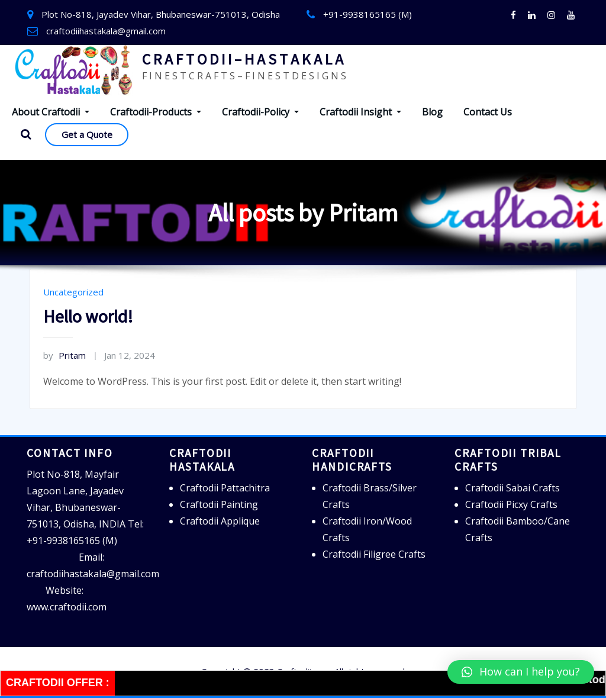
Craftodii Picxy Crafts (511, 504)
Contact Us (487, 111)
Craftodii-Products (155, 111)
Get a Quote (87, 134)
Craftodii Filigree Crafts (374, 554)
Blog (432, 111)
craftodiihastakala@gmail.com (106, 31)
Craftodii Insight (360, 111)
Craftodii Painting (219, 504)
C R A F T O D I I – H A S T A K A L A (242, 59)
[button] (520, 672)
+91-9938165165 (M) (367, 14)
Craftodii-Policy (260, 111)
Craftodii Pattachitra (225, 487)
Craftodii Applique (220, 520)
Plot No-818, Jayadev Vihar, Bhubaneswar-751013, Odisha (160, 14)
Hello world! (88, 316)
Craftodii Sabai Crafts (512, 487)
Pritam (64, 355)
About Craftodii (50, 111)
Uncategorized (73, 292)
